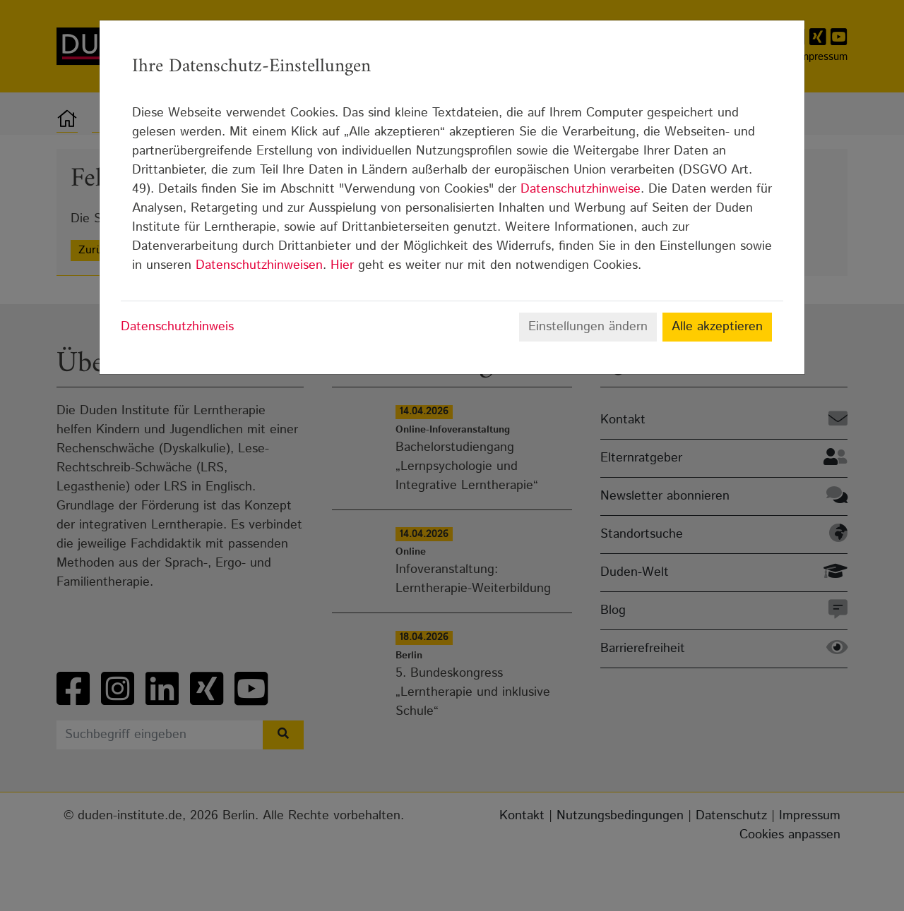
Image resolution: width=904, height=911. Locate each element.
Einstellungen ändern (588, 327)
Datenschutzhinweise (581, 189)
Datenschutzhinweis (177, 327)
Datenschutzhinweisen (259, 265)
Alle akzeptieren (717, 327)
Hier (342, 265)
